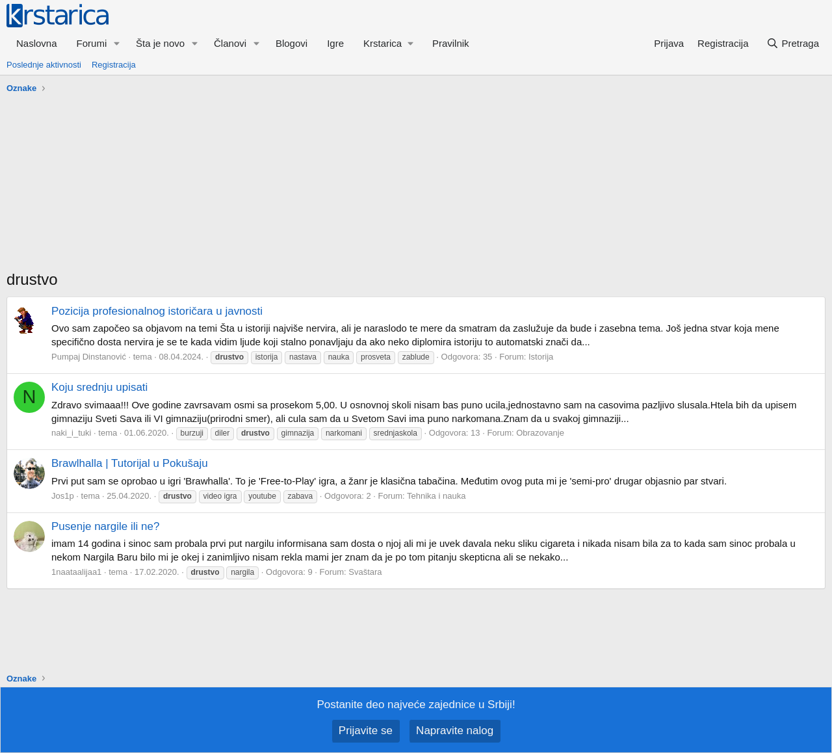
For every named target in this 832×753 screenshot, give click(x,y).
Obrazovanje (540, 433)
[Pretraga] (793, 43)
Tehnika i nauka (436, 496)
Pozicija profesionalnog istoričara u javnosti (157, 311)
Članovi (230, 43)
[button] (117, 43)
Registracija (114, 65)
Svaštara (365, 572)
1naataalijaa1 (76, 572)
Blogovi (291, 43)
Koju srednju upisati (99, 387)
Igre (335, 43)
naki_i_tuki (71, 433)
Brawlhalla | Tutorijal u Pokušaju (129, 463)
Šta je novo (160, 43)
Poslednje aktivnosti (43, 65)
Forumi (92, 43)
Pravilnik (450, 43)
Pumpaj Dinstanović (88, 357)
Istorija (540, 357)
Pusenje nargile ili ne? (105, 526)
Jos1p (62, 496)
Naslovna (36, 43)
